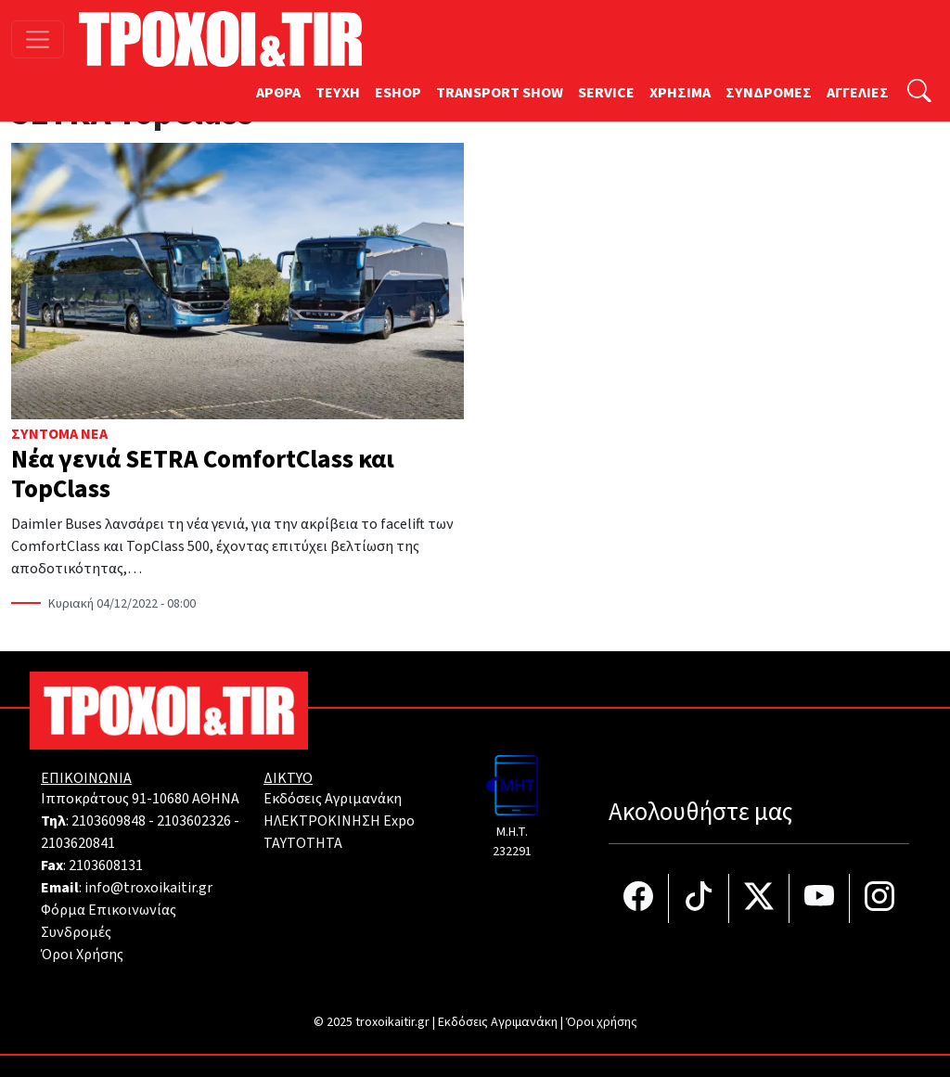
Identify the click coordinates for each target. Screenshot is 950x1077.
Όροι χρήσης (601, 1022)
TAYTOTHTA (302, 843)
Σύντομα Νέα (59, 434)
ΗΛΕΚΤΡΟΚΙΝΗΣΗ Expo (339, 821)
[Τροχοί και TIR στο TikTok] (699, 898)
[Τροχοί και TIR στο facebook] (639, 898)
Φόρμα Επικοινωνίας (108, 910)
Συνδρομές (76, 932)
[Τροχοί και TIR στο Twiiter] (759, 898)
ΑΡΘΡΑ (278, 93)
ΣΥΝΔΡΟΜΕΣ (768, 93)
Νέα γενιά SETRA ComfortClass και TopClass (202, 474)
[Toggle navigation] (37, 39)
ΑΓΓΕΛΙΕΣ (858, 93)
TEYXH (337, 93)
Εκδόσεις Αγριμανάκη (332, 799)
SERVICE (606, 93)
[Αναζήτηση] (919, 93)
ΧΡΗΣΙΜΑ (680, 93)
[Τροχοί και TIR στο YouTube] (820, 898)
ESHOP (398, 93)
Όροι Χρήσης (82, 954)
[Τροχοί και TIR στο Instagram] (879, 898)
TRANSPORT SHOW (499, 93)
